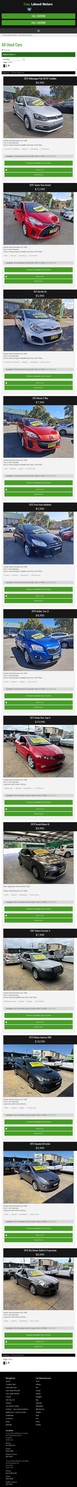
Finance (8, 1403)
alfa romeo (40, 1409)
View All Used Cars (25, 35)
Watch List (40, 170)
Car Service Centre (12, 1406)
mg (37, 1400)
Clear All (7, 50)
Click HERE (9, 1451)
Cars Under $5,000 (12, 1394)
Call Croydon (38, 16)
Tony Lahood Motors (10, 35)
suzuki (38, 1390)
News (8, 1422)
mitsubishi (39, 1406)
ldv (37, 1418)
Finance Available (38, 163)
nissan (38, 1394)
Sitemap (9, 1425)
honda (38, 1425)
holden (38, 1412)
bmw (38, 1422)
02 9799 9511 (52, 795)
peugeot (39, 1397)
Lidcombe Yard (11, 1387)
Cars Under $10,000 (13, 1390)
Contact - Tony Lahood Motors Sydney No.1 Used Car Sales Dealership (17, 1412)
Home (8, 1381)
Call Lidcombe (38, 22)
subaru (38, 1384)
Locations (9, 1418)
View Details (38, 175)
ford (37, 1381)
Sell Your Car (10, 1400)
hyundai (39, 1403)
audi (37, 1415)
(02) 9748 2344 (50, 156)
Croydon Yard (11, 1384)
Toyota (8, 1397)
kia (37, 1387)
